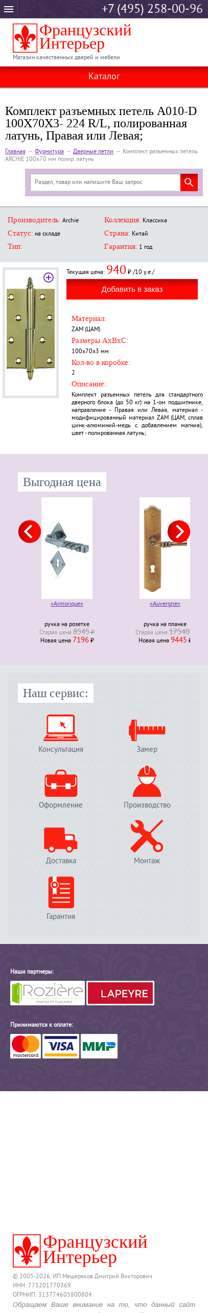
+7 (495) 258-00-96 (152, 9)
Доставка (61, 861)
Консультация (60, 749)
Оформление (61, 805)
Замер (146, 749)
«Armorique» (67, 605)
